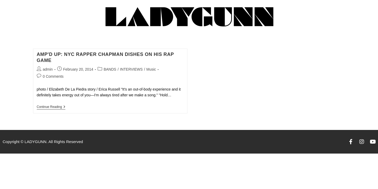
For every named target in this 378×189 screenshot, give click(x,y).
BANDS (110, 69)
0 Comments (53, 76)
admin (48, 69)
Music (151, 69)
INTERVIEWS (131, 69)
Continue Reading (51, 107)
